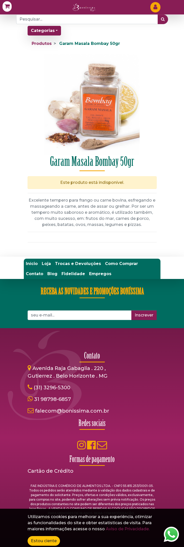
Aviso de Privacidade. (128, 528)
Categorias (43, 30)
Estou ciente (44, 540)
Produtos (42, 43)
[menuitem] (32, 264)
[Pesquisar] (163, 19)
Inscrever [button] (144, 315)
